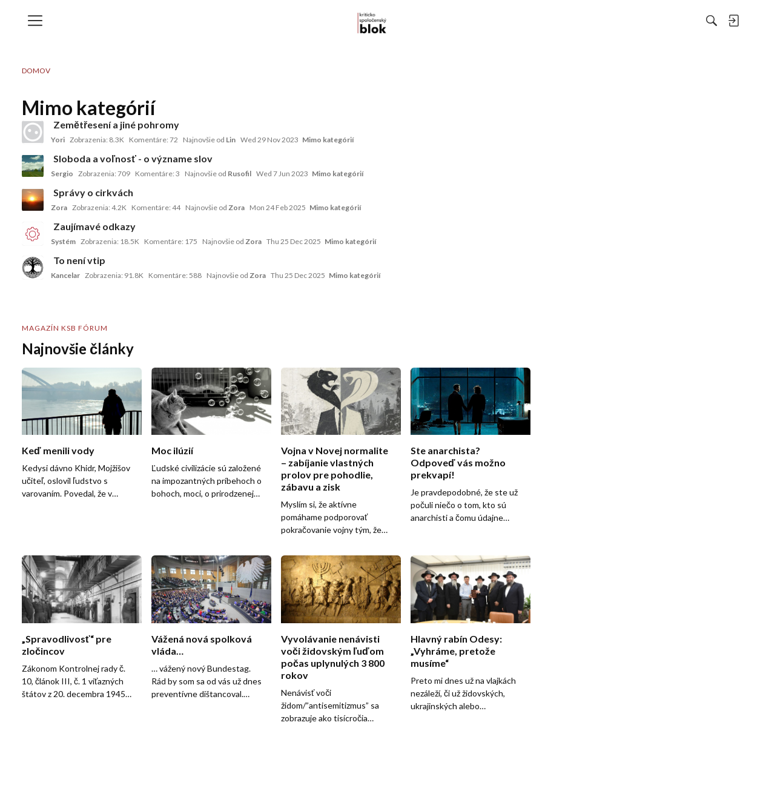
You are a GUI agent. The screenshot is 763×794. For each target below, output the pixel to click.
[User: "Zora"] (33, 200)
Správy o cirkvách (93, 192)
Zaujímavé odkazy (94, 226)
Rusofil (239, 173)
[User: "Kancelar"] (33, 268)
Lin (231, 139)
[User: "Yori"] (33, 132)
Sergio (62, 173)
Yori (58, 139)
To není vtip (79, 260)
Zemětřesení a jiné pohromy (116, 124)
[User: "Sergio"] (33, 166)
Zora (59, 207)
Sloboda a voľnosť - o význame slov (133, 158)
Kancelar (65, 275)
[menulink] (39, 20)
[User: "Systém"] (33, 234)
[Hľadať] (579, 20)
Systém (63, 241)
